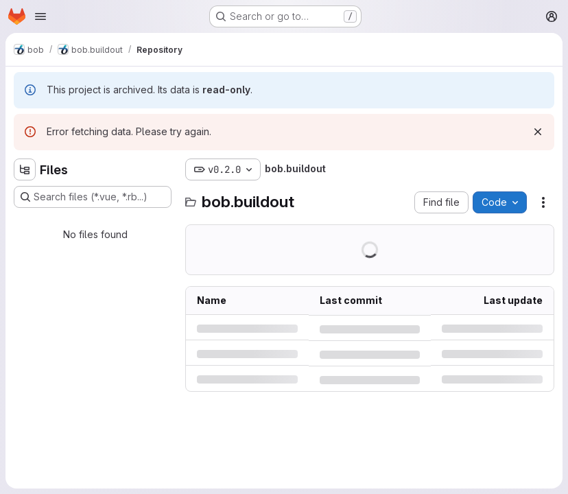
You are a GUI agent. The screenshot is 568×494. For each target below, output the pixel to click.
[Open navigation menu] (40, 16)
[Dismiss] (538, 132)
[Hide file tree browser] (25, 169)
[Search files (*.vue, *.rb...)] (92, 197)
